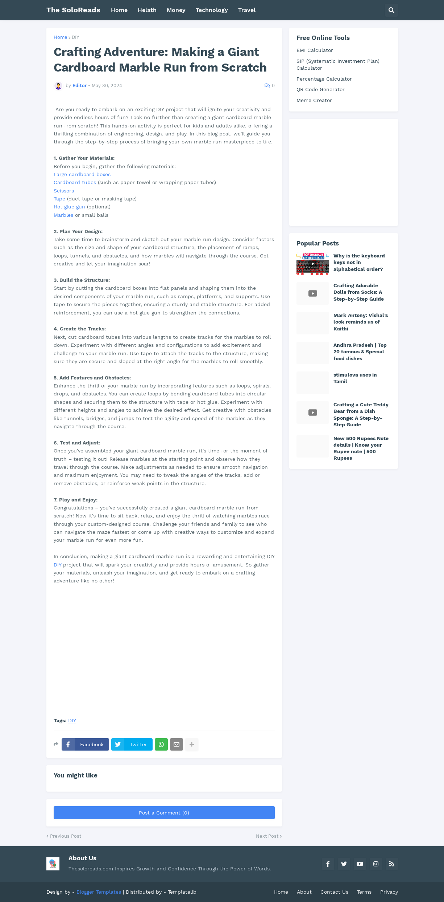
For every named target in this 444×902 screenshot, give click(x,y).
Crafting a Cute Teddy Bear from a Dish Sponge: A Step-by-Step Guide (361, 414)
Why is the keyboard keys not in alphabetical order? (359, 262)
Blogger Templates (98, 892)
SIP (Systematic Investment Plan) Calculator (337, 64)
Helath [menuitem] (147, 10)
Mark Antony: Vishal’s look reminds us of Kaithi (360, 321)
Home (60, 37)
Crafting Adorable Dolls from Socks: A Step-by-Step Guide (358, 292)
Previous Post (65, 836)
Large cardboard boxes (82, 174)
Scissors (64, 191)
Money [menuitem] (176, 10)
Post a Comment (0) (164, 813)
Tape (59, 199)
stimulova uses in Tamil (355, 378)
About (304, 892)
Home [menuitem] (119, 10)
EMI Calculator (314, 50)
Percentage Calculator (324, 79)
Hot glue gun (69, 207)
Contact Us (334, 892)
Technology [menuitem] (212, 10)
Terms (364, 892)
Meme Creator (314, 100)
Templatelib (182, 892)
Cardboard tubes (75, 182)
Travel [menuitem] (247, 10)
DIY (75, 37)
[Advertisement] (350, 171)
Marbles (63, 215)
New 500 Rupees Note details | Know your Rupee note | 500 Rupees (361, 448)
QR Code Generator (320, 89)
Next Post (267, 836)
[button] (391, 10)
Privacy (389, 892)
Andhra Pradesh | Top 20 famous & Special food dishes (360, 351)
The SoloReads (73, 9)
